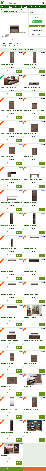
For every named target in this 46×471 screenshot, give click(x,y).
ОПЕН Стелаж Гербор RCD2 (8, 248)
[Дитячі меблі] (20, 6)
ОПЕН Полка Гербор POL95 (8, 294)
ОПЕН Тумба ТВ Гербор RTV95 (9, 87)
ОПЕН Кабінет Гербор (6, 455)
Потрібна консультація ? (37, 30)
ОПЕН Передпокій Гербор (30, 317)
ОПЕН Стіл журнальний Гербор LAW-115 (11, 202)
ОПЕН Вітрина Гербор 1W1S (8, 432)
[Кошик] (43, 2)
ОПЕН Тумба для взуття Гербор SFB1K (11, 133)
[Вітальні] (30, 6)
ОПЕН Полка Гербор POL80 (30, 294)
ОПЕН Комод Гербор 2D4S (8, 386)
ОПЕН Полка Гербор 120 (29, 271)
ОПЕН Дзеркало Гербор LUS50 (9, 409)
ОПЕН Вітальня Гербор (29, 432)
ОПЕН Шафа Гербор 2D (7, 64)
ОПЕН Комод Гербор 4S (29, 363)
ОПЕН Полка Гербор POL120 (8, 317)
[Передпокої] (25, 6)
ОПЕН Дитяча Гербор (29, 386)
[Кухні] (6, 6)
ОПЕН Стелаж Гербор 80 (29, 202)
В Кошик (19, 71)
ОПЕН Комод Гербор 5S (7, 363)
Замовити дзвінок (11, 468)
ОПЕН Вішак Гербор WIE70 (30, 409)
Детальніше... (11, 67)
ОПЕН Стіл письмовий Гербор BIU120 (11, 179)
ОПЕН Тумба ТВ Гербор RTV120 (31, 87)
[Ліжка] (15, 6)
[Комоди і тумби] (34, 6)
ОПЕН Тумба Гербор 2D (7, 156)
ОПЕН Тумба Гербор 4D (29, 133)
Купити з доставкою (37, 26)
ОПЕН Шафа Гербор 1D (29, 64)
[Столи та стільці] (39, 6)
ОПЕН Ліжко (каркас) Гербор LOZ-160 (33, 340)
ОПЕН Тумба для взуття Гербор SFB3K (11, 110)
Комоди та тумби (16, 9)
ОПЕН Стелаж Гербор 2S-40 (30, 225)
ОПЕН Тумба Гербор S (29, 156)
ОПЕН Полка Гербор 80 (7, 271)
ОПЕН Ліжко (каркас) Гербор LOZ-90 (10, 340)
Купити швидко (37, 21)
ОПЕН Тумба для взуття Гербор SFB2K (33, 110)
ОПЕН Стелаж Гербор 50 (7, 225)
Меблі (8, 9)
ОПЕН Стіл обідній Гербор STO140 (32, 179)
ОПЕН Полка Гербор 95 (29, 248)
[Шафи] (10, 6)
